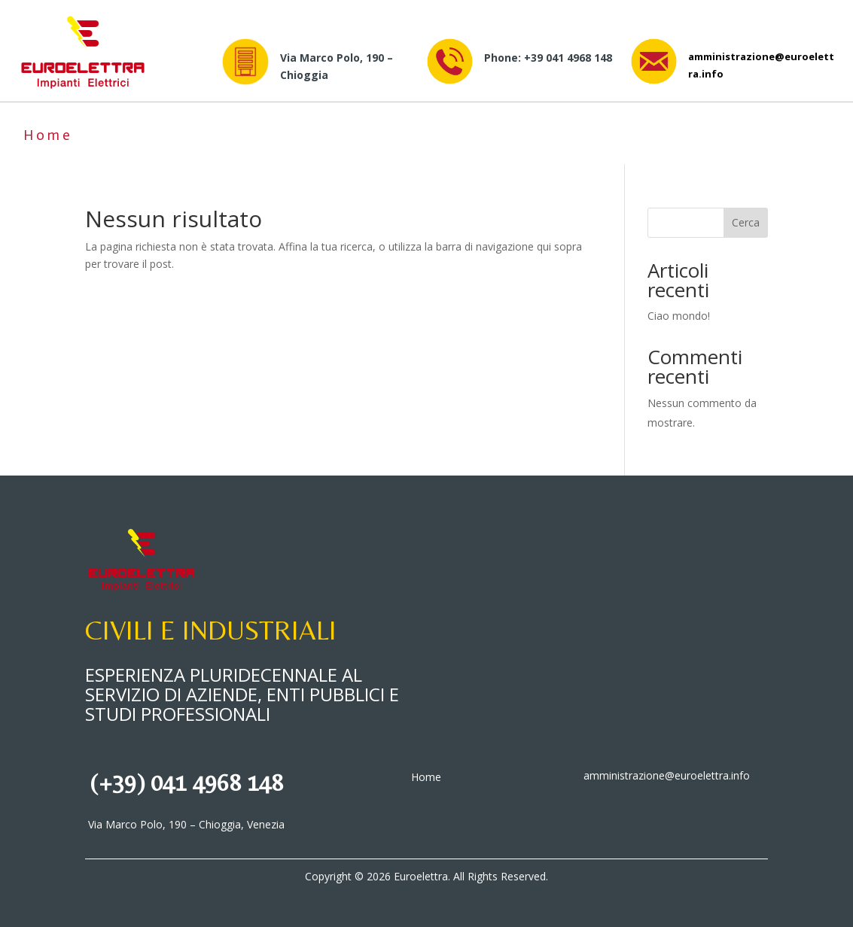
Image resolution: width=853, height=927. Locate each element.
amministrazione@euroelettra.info (666, 775)
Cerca (746, 222)
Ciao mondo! (678, 315)
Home (48, 135)
